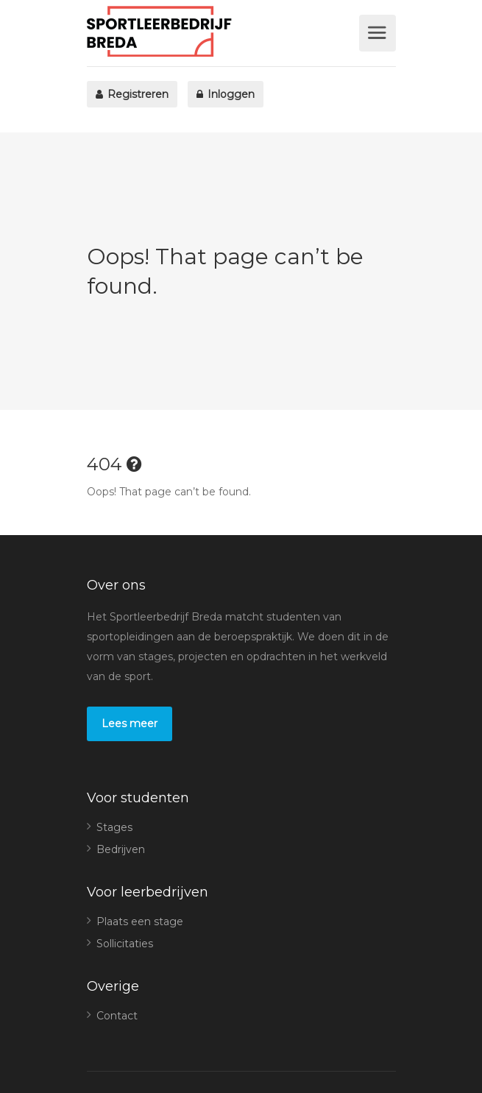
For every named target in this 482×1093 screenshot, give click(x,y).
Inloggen (225, 94)
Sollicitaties (124, 943)
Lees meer (129, 723)
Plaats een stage (139, 921)
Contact (117, 1015)
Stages (114, 827)
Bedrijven (120, 849)
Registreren (132, 94)
